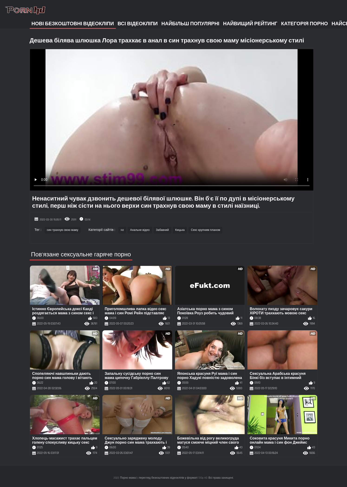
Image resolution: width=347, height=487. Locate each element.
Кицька (180, 230)
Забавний (162, 230)
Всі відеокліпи (138, 24)
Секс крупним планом (205, 230)
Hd (122, 230)
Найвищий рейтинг (250, 24)
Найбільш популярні (190, 24)
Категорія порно (304, 24)
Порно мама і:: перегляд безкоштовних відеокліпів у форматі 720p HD (164, 478)
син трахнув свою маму (62, 230)
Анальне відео (139, 230)
